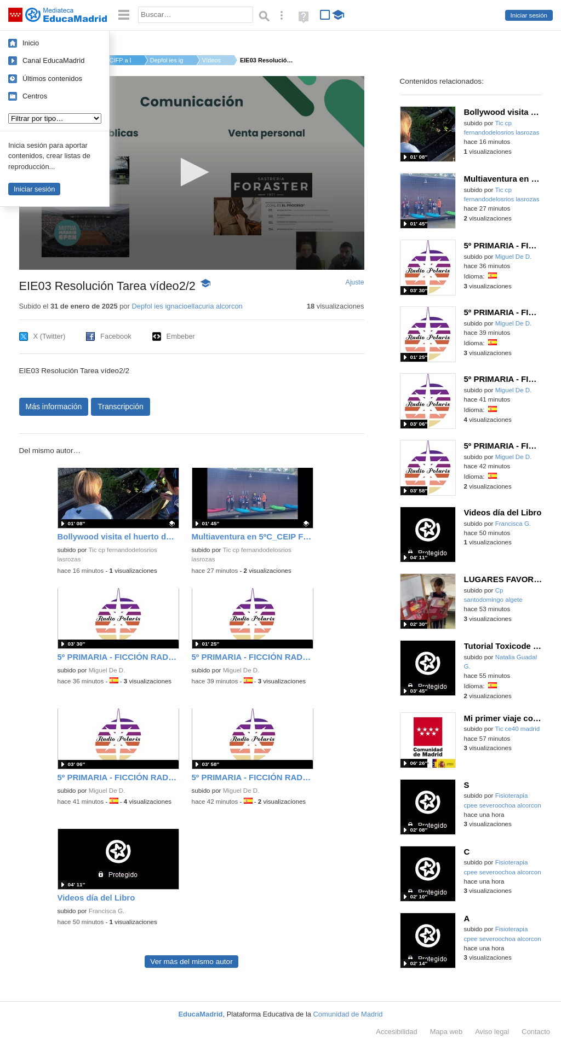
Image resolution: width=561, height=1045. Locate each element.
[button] (191, 172)
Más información (54, 406)
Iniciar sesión (529, 15)
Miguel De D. (107, 670)
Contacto (536, 1031)
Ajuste (354, 282)
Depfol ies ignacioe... (166, 60)
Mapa (446, 1031)
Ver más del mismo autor (191, 961)
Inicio (30, 43)
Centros (34, 96)
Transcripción (121, 406)
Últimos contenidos (52, 78)
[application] (191, 173)
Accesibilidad (396, 1031)
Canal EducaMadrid (53, 60)
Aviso (492, 1031)
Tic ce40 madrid (517, 728)
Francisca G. (106, 911)
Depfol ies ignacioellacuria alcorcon (186, 306)
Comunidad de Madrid (348, 1014)
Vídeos (211, 60)
